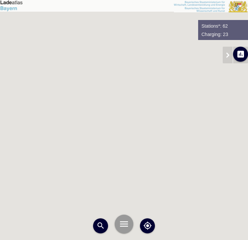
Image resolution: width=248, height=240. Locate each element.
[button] (126, 98)
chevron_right (228, 55)
